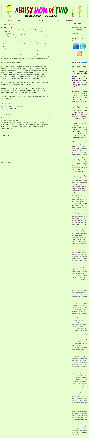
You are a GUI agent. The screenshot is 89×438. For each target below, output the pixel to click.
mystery (78, 142)
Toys (78, 120)
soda (86, 419)
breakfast (85, 163)
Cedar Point (84, 248)
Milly (86, 351)
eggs (79, 190)
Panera (73, 356)
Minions (76, 353)
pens (72, 409)
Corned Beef (74, 252)
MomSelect (84, 116)
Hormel (78, 88)
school (81, 158)
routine (76, 417)
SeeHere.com (74, 366)
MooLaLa (74, 262)
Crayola (79, 133)
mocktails (80, 404)
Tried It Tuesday (7, 27)
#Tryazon (79, 125)
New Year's (80, 224)
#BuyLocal (76, 247)
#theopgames (84, 195)
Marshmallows (83, 182)
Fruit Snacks (79, 256)
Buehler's (85, 218)
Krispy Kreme (84, 347)
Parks (76, 356)
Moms (78, 146)
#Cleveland (78, 300)
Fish (80, 334)
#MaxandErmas (75, 305)
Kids (79, 82)
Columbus (85, 250)
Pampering (74, 226)
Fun (81, 152)
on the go (77, 406)
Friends (82, 122)
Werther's (79, 375)
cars (72, 231)
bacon (79, 381)
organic (73, 239)
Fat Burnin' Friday (82, 99)
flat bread (82, 392)
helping (81, 396)
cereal (73, 118)
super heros (76, 423)
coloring (81, 387)
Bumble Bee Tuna (75, 326)
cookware (74, 209)
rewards (85, 415)
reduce (73, 415)
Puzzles (79, 226)
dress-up (73, 233)
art (86, 379)
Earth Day (85, 252)
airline (73, 379)
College (81, 328)
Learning (85, 152)
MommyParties (75, 184)
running (82, 142)
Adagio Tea (84, 177)
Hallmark (73, 345)
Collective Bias (79, 250)
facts (76, 392)
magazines (82, 402)
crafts (73, 190)
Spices (85, 264)
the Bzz (74, 125)
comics (73, 388)
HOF (86, 341)
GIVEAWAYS (69, 20)
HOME (9, 20)
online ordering (80, 286)
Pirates (85, 356)
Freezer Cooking (83, 335)
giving (82, 279)
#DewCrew (85, 300)
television (80, 245)
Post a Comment (5, 135)
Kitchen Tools (75, 182)
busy (86, 385)
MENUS (29, 20)
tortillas (73, 426)
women (85, 432)
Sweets (73, 370)
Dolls (77, 222)
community (79, 231)
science (73, 243)
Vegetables (74, 188)
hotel (78, 398)
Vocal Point (74, 375)
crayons (76, 388)
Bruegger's (85, 324)
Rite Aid (74, 133)
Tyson (77, 269)
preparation (85, 409)
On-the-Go (85, 353)
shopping (74, 141)
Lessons (78, 349)
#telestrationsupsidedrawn (77, 317)
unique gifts (84, 296)
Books (78, 84)
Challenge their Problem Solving (79, 220)
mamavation (75, 91)
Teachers (81, 203)
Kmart (85, 112)
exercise (85, 108)
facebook (85, 209)
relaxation (81, 290)
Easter (73, 332)
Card (86, 197)
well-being (78, 432)
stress (77, 296)
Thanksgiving (84, 186)
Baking (78, 160)
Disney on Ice (80, 252)
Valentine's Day (80, 271)
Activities (74, 160)
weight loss (79, 101)
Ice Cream (78, 116)
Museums (74, 154)
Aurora (73, 320)
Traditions (84, 154)
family (73, 101)
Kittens (79, 347)
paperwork (78, 407)
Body (76, 322)
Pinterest (81, 262)
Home (25, 159)
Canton (76, 248)
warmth (77, 430)
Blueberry (83, 247)
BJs (79, 247)
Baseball (77, 218)
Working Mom (84, 375)
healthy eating (75, 281)
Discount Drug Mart (83, 330)
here (43, 42)
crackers (78, 275)
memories (82, 213)
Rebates (73, 186)
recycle (85, 413)
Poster (73, 360)
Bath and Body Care (79, 320)
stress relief (74, 216)
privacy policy (74, 411)
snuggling (82, 419)
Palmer (81, 201)
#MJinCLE (85, 303)
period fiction (78, 118)
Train (76, 371)
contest (85, 167)
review (82, 86)
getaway (81, 233)
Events (82, 254)
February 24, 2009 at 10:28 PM (12, 131)
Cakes (78, 141)
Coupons (84, 84)
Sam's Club (84, 226)
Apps (73, 178)
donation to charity (76, 156)
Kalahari (85, 180)
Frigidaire (74, 337)
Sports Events (74, 265)
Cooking (85, 125)
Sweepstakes (77, 267)
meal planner (77, 284)
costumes (85, 231)
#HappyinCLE (74, 303)
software (85, 243)
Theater (85, 228)
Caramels (80, 248)
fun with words (77, 279)
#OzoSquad (74, 309)
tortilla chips (84, 424)
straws (85, 421)
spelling (73, 421)
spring (85, 158)
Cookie (73, 139)
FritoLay (75, 256)
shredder (85, 417)
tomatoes (79, 424)
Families (74, 95)
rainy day (81, 413)
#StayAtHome (75, 150)
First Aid (77, 334)
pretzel (85, 288)
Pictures (77, 161)
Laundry (77, 169)
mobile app (75, 404)
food (73, 97)
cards (84, 273)
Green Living (83, 144)
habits (78, 396)
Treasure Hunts (80, 371)
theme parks (74, 424)
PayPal (79, 356)
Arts (76, 178)
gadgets (77, 233)
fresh (79, 394)
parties (82, 407)
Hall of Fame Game (82, 343)
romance (74, 114)
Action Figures (81, 318)
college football (75, 387)
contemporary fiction (79, 165)
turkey (73, 169)
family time (75, 158)
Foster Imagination (82, 178)
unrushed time (84, 428)
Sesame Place (75, 264)
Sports (81, 141)
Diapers (73, 222)
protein (73, 290)
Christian (74, 199)
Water (78, 163)
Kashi (76, 347)
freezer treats (74, 394)
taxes (86, 423)
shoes (77, 292)
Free (73, 74)
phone (82, 192)
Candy (73, 248)
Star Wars (80, 265)
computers (84, 188)
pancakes (85, 286)
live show (74, 142)
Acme (81, 150)
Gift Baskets (77, 341)
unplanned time (77, 428)
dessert (75, 190)
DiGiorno (76, 330)
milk (73, 175)
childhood (74, 207)
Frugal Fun (78, 337)
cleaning (79, 207)
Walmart (79, 188)
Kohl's (77, 201)
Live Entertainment (82, 114)
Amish (73, 110)
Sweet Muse (84, 368)
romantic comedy (82, 241)
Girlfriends (85, 256)
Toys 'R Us (75, 135)
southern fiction (75, 294)
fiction (85, 82)
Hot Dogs (74, 260)
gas (81, 394)
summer (85, 148)
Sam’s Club (78, 364)
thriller (85, 135)
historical (84, 124)
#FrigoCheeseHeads (83, 301)
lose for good (74, 402)
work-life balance (75, 434)
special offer (84, 294)
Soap (84, 366)
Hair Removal (75, 343)
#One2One (85, 307)
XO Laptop (74, 377)
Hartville (85, 258)
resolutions (77, 415)
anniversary (82, 379)
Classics (78, 328)
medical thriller (84, 284)
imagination (74, 282)
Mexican (85, 260)
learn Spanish (84, 400)
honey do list (74, 398)
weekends (85, 298)
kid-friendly (78, 192)
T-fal (78, 203)
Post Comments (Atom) (14, 162)
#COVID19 (74, 112)
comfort (85, 387)
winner (81, 194)
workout (85, 245)
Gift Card (82, 341)
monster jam (74, 286)
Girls (86, 199)
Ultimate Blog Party (83, 269)
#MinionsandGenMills (76, 307)
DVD (77, 199)
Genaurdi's (78, 339)
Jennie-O (80, 180)
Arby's (85, 318)
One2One (74, 120)
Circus (81, 160)
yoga (73, 247)
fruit (81, 190)
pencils (85, 407)
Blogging (79, 107)
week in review (78, 298)
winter (73, 300)
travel (80, 296)
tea (77, 245)
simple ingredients (76, 419)
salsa (79, 417)
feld (86, 139)
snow (78, 194)
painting (73, 407)
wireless (82, 432)
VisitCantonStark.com (82, 373)
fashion (83, 277)
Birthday (76, 144)
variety (73, 430)
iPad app (74, 192)
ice (82, 398)
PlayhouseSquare (75, 358)
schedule (85, 290)
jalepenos (85, 398)
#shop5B (78, 313)
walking (74, 137)
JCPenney (80, 260)
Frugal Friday (82, 110)
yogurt (85, 194)
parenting (73, 288)
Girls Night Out (75, 258)
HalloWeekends (80, 345)
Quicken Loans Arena (76, 362)
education (79, 209)
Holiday (85, 107)
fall (81, 277)
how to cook (83, 281)
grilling (85, 279)
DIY (78, 152)
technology (80, 216)
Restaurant (84, 131)
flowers (73, 211)
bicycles (83, 383)
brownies (79, 385)
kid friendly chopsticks (76, 400)
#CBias (85, 216)
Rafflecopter (84, 362)
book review (83, 80)
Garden (82, 199)
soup (86, 292)
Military (83, 351)
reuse (82, 415)
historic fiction (79, 211)
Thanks (81, 267)
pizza (82, 148)
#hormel (78, 137)
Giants (73, 341)
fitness (78, 392)
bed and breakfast (75, 383)
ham (73, 235)
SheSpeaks (81, 264)
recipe (81, 135)
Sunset (79, 368)
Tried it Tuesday (11, 108)
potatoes (80, 409)
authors (73, 381)
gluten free (84, 394)
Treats (74, 269)
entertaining (84, 156)
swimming (74, 245)
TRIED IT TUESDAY (54, 20)
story (83, 421)
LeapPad (73, 349)
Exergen (76, 332)
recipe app (77, 290)
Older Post (46, 159)
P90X (85, 129)
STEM (85, 262)
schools (85, 214)
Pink (83, 356)
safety (76, 214)
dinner (79, 124)
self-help (73, 292)
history (85, 396)
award (76, 381)
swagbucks (82, 423)
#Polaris (79, 309)
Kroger (73, 146)
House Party (75, 180)
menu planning (80, 237)
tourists (76, 426)
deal (86, 120)
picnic (78, 288)
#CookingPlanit (75, 195)
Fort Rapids (75, 335)
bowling (82, 230)
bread (86, 230)
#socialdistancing (76, 122)
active (76, 273)
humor (80, 235)
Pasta (78, 262)
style (73, 423)
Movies (78, 131)
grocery (85, 233)
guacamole (74, 396)
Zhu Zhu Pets (79, 173)
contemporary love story (77, 167)
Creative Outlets (76, 127)
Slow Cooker (80, 366)
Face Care (81, 332)
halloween (84, 190)
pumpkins (77, 413)
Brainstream (80, 322)
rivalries (73, 417)
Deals (73, 84)
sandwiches (80, 214)
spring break (78, 421)
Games (85, 160)
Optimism (74, 354)
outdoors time (84, 406)
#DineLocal (74, 301)
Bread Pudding (78, 324)
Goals (73, 201)
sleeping (81, 243)
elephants (77, 390)
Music (79, 97)
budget (83, 385)
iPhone (85, 235)
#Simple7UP (84, 309)
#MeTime (85, 305)
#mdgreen (74, 313)
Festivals (85, 332)
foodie (85, 392)
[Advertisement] (10, 147)
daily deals (80, 139)
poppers (75, 409)
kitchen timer (80, 282)
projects (79, 411)
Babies (85, 150)
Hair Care (81, 258)
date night (80, 388)
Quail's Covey (83, 360)
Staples (76, 368)
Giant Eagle (83, 103)
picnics (81, 288)
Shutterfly (74, 228)
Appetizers (74, 197)
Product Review (76, 105)
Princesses (74, 203)
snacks (73, 116)
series (77, 243)
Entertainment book (76, 254)
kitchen (85, 211)
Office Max (83, 184)
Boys (81, 218)
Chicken (73, 152)
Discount (85, 133)
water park (76, 175)
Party (86, 201)
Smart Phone (80, 228)
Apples (73, 218)
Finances (73, 334)
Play (80, 169)
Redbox (78, 186)
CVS (19, 20)
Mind (73, 353)
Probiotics (77, 360)
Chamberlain (82, 326)
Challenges (74, 250)
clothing (85, 141)
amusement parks (76, 230)
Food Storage (84, 334)
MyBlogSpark (83, 95)
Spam (73, 368)
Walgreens (84, 93)
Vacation (78, 148)
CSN (86, 247)
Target (73, 107)
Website (82, 120)
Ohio (86, 224)
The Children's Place (79, 370)
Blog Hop (80, 197)
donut (78, 277)
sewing (81, 417)
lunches (85, 173)
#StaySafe (85, 311)
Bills (73, 322)
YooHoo (79, 377)
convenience (74, 275)
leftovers (74, 237)
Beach (86, 320)
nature (85, 237)
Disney (73, 131)
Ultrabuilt (73, 271)
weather (73, 298)
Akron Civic (84, 137)
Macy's (82, 349)
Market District (78, 351)
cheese (85, 205)
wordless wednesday (77, 108)
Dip (80, 199)
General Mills (84, 339)
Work (77, 205)
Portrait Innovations (83, 358)
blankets (75, 385)
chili (86, 273)
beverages (80, 273)
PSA (78, 354)
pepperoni (79, 239)
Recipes (74, 82)
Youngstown (84, 377)
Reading (79, 154)
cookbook (85, 207)
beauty (85, 381)
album (81, 205)
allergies (77, 379)
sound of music (81, 292)
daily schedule (84, 275)
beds (80, 383)
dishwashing (74, 277)
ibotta (80, 398)
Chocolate (80, 112)
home (76, 235)
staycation (74, 296)
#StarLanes (80, 311)
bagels (82, 381)
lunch (78, 402)
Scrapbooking (84, 364)
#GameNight (82, 175)
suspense (85, 118)
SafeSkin (73, 364)
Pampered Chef (83, 354)
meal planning (75, 213)
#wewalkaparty (75, 318)
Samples (84, 76)
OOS (81, 353)
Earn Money (81, 222)
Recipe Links (76, 86)
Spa (86, 366)
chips (75, 231)
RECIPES (40, 20)
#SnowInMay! (74, 311)
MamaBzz (84, 105)
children (84, 89)
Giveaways (82, 71)
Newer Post (4, 159)
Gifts (73, 161)
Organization (79, 129)
